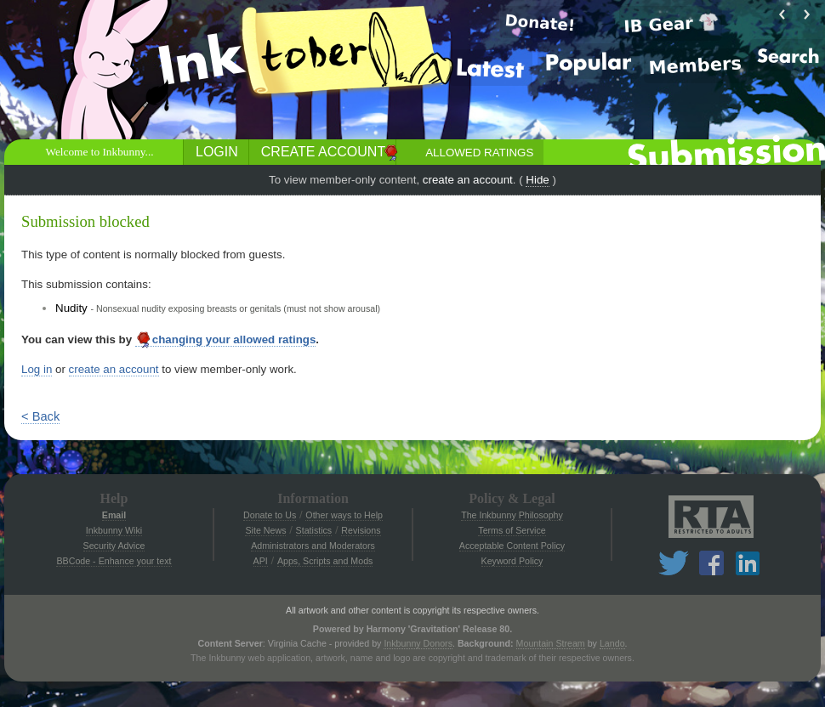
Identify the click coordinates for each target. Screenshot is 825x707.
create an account (468, 179)
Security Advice (114, 545)
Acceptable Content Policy (512, 545)
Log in (36, 369)
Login (217, 151)
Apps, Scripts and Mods (325, 561)
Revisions (360, 530)
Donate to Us (269, 515)
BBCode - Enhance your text (113, 561)
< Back (40, 416)
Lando (612, 643)
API (260, 561)
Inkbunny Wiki (114, 530)
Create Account (323, 151)
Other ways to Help (344, 515)
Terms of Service (511, 530)
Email (114, 515)
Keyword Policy (512, 561)
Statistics (314, 530)
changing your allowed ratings (225, 340)
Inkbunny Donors (418, 643)
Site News (265, 530)
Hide (537, 179)
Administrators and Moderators (313, 545)
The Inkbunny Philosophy (512, 515)
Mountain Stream (550, 643)
